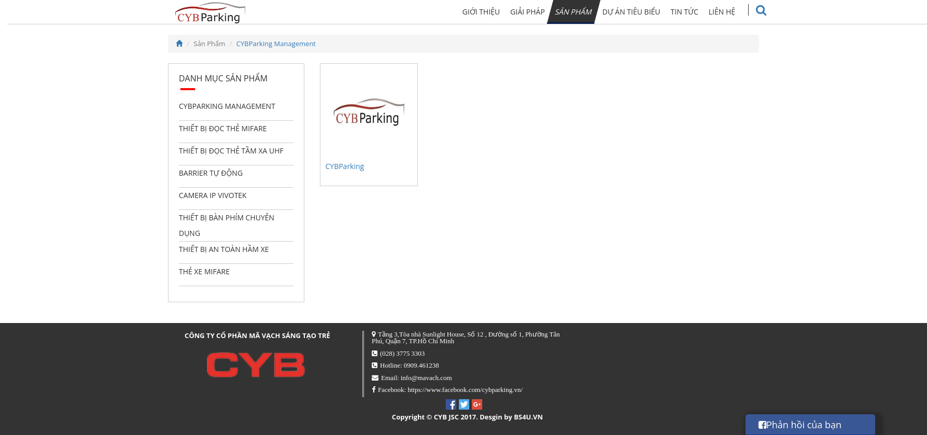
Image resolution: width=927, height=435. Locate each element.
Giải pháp (547, 12)
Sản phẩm (593, 12)
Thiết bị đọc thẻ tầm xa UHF (231, 151)
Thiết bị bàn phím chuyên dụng (226, 225)
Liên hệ (741, 12)
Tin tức (704, 12)
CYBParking (345, 166)
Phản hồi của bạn (800, 424)
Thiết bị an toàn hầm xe (224, 249)
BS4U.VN (528, 417)
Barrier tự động (211, 173)
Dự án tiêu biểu (651, 12)
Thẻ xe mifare (204, 271)
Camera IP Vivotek (213, 195)
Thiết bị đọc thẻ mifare (223, 128)
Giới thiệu (501, 12)
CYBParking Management (276, 43)
